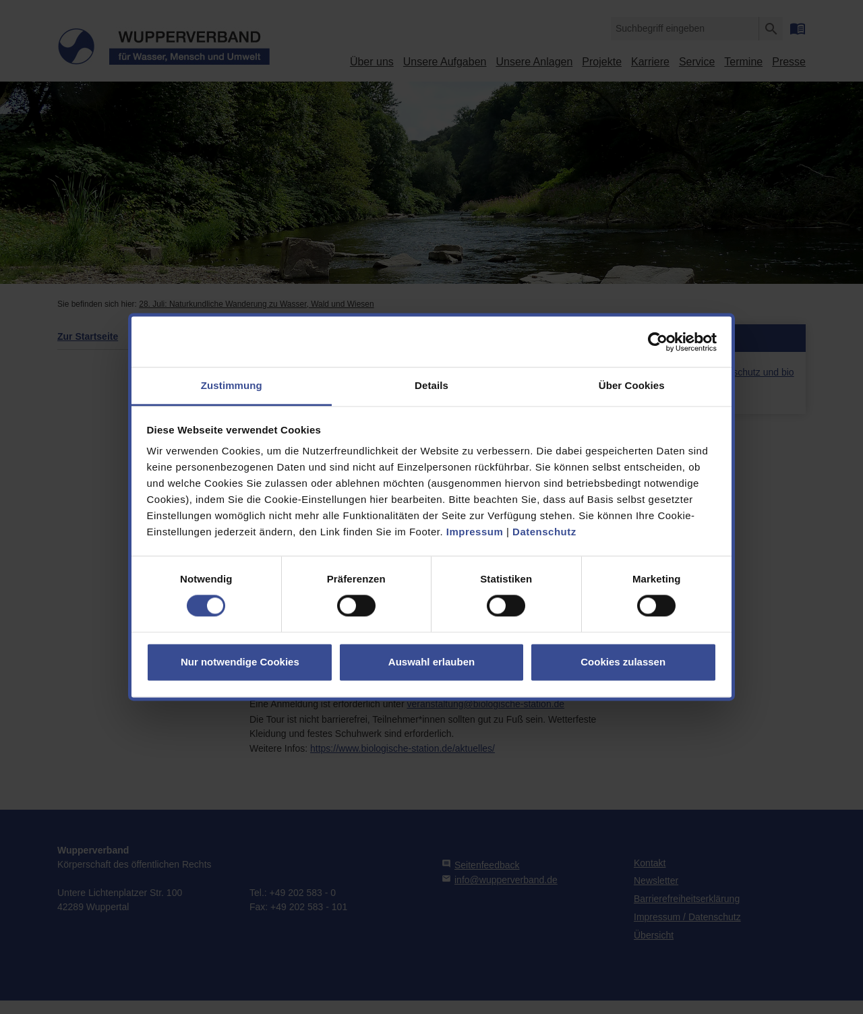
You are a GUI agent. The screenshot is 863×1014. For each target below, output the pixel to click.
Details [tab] (431, 385)
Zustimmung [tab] (231, 385)
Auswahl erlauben (431, 661)
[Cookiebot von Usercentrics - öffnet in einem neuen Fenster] (658, 342)
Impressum (475, 531)
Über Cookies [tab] (632, 385)
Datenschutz (544, 531)
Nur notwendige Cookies (240, 661)
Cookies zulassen (623, 661)
